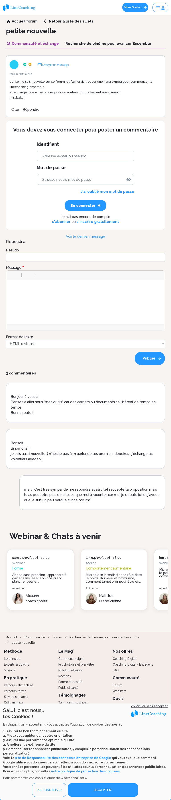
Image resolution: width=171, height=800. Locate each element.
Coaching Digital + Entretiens (133, 664)
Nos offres (123, 651)
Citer (15, 109)
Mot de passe (51, 167)
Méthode (13, 651)
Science (9, 670)
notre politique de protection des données (85, 771)
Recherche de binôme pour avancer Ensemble (104, 637)
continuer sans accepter (149, 706)
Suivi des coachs (16, 697)
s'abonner (61, 222)
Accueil (11, 637)
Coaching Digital (124, 658)
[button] (11, 275)
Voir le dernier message (85, 236)
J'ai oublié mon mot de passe (107, 191)
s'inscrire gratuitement (98, 222)
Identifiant (48, 144)
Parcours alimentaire (18, 685)
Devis (118, 698)
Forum (57, 637)
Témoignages (72, 695)
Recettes (64, 676)
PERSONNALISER (49, 790)
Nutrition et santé (70, 670)
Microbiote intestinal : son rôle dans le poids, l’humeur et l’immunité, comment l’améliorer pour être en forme (114, 580)
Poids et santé (68, 687)
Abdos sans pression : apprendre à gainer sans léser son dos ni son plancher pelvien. (39, 578)
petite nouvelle (23, 642)
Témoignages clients (73, 702)
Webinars (119, 691)
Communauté (34, 637)
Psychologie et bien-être (76, 664)
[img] (128, 179)
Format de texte (19, 337)
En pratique (15, 677)
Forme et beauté (70, 682)
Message (13, 267)
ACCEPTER (102, 790)
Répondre (31, 109)
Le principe (12, 658)
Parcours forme (15, 691)
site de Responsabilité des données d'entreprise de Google (63, 758)
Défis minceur (14, 702)
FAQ (116, 670)
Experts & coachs (16, 664)
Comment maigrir (71, 658)
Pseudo (12, 250)
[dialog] (85, 751)
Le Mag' (66, 651)
